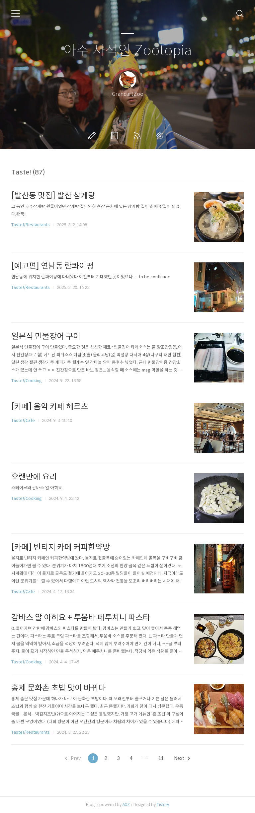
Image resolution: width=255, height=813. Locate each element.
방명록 (116, 135)
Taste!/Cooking (26, 380)
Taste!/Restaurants (30, 225)
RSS (138, 135)
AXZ (126, 804)
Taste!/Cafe (23, 420)
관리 (161, 135)
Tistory (163, 804)
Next (182, 758)
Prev (73, 758)
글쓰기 (93, 135)
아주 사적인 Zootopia (127, 50)
